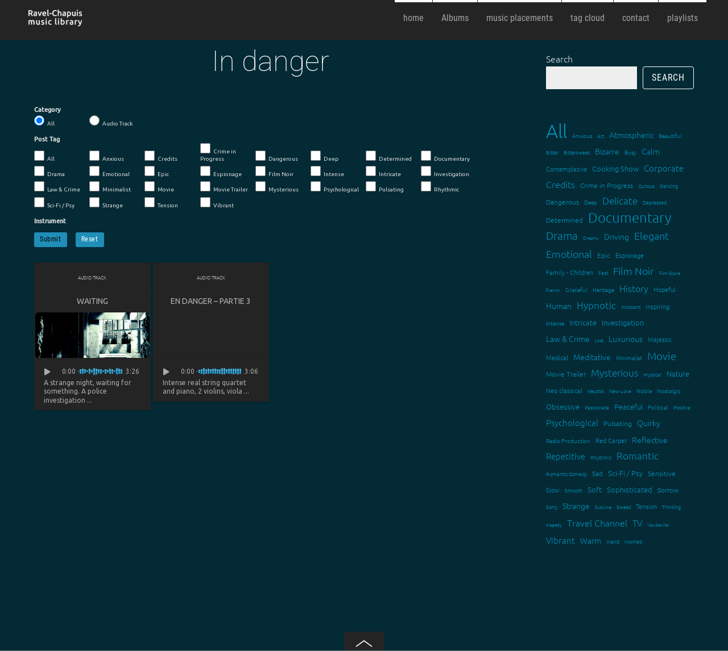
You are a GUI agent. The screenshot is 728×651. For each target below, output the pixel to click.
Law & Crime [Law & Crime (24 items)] (568, 338)
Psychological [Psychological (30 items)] (572, 422)
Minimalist (110, 187)
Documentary (445, 156)
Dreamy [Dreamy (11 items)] (591, 237)
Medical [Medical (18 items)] (557, 357)
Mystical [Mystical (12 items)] (652, 374)
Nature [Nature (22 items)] (678, 373)
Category (47, 110)
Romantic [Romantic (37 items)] (638, 455)
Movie (159, 187)
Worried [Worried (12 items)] (633, 541)
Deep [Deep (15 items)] (590, 202)
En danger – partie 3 (211, 301)
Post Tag (47, 139)
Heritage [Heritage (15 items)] (603, 289)
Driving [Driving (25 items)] (616, 236)
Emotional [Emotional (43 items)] (569, 253)
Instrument (50, 221)
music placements (519, 17)
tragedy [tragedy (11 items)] (554, 524)
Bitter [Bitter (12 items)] (552, 152)
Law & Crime (57, 187)
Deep (325, 156)
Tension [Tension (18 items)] (646, 506)
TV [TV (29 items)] (637, 523)
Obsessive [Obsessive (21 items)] (563, 406)
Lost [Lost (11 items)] (599, 340)
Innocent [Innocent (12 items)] (630, 306)
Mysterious (277, 187)
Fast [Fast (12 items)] (603, 272)
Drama (49, 171)
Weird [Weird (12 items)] (612, 541)
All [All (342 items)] (556, 131)
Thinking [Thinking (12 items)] (671, 506)
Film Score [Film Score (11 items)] (669, 273)
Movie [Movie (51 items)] (661, 355)
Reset (89, 239)
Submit (50, 239)
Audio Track (111, 121)
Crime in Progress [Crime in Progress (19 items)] (606, 185)
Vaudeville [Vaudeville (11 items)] (657, 524)
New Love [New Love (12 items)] (620, 390)
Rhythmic (440, 187)
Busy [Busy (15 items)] (630, 152)
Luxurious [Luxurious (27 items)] (626, 338)
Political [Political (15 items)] (658, 407)
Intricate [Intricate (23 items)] (583, 322)
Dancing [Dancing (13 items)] (669, 185)
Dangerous (276, 156)
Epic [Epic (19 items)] (603, 255)
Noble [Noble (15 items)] (644, 390)
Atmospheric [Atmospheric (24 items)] (631, 134)
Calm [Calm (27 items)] (651, 151)
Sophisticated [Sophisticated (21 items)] (629, 489)
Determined (389, 156)
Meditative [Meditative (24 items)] (592, 356)
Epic (156, 171)
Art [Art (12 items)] (600, 135)
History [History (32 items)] (633, 288)
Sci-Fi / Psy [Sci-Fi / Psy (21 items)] (625, 473)
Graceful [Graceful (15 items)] (576, 289)
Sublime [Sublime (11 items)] (603, 507)
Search (559, 58)
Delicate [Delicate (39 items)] (620, 200)
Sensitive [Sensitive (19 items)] (662, 473)
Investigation (445, 171)
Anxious (106, 156)
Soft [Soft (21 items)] (595, 489)
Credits (160, 156)
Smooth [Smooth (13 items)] (573, 490)
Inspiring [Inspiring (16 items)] (657, 306)
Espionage (221, 171)
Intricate (383, 171)
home (413, 17)
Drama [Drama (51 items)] (562, 235)
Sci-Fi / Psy (54, 202)
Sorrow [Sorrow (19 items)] (668, 489)
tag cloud (587, 17)
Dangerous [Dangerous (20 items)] (562, 201)
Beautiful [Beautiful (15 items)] (670, 135)
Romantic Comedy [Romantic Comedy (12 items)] (566, 473)
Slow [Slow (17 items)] (553, 489)
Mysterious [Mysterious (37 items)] (614, 372)
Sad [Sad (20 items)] (597, 473)
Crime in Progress (218, 152)
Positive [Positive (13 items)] (681, 407)
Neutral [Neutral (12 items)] (596, 390)
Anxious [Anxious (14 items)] (582, 135)
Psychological (335, 187)
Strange (106, 202)
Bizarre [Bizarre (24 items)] (607, 151)
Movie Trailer (224, 187)
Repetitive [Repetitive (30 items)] (565, 456)
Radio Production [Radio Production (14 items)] (568, 440)
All (44, 121)
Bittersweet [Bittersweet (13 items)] (577, 152)
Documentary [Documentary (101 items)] (629, 217)
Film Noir (274, 171)
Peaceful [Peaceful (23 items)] (628, 406)
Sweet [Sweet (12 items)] (624, 506)
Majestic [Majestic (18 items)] (660, 339)
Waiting (92, 301)
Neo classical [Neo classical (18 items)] (564, 390)
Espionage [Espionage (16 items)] (629, 255)
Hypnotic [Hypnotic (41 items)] (596, 305)
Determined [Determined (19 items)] (564, 219)
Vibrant (217, 202)
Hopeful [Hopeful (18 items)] (664, 289)
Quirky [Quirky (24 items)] (648, 422)
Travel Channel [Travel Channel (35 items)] (597, 522)
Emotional (109, 171)
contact (636, 17)
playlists (682, 17)
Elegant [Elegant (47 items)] (651, 235)
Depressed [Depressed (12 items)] (655, 202)
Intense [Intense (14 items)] (555, 323)
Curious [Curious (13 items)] (646, 185)
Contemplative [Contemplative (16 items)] (566, 168)
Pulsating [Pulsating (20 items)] (617, 423)
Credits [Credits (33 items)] (560, 184)
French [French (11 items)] (553, 290)
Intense (327, 171)
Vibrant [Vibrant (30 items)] (560, 540)
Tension (161, 202)
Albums (455, 17)
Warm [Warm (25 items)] (590, 540)
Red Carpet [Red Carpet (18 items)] (611, 440)
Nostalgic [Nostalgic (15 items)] (669, 390)
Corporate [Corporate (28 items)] (664, 168)
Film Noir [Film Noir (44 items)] (633, 270)
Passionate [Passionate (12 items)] (597, 407)
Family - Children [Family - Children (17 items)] (569, 272)
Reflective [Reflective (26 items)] (650, 439)
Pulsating (385, 187)
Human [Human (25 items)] (559, 305)
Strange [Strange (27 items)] (576, 505)
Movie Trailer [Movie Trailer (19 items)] (566, 373)
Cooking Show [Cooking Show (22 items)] (615, 168)
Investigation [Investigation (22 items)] (623, 322)
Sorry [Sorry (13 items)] (551, 506)
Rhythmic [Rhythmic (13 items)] (600, 457)
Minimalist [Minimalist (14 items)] (629, 357)
